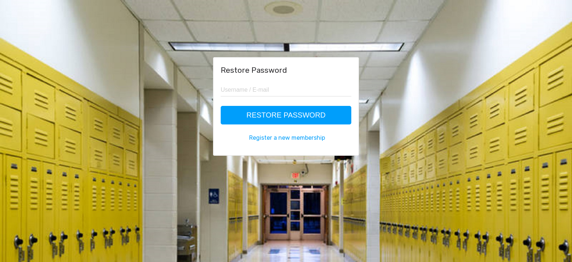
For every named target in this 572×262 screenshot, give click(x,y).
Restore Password (285, 115)
